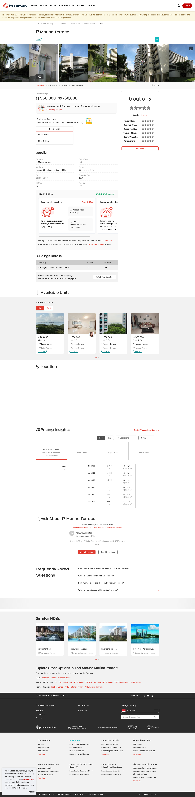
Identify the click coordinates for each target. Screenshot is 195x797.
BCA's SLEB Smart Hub (97, 244)
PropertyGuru (44, 740)
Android (57, 695)
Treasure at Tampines (79, 649)
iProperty (153, 727)
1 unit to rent (54, 141)
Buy (40, 308)
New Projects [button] (67, 5)
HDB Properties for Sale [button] (111, 744)
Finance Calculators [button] (78, 751)
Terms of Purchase (95, 791)
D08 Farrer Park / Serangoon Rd (144, 776)
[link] (76, 108)
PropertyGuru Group (45, 705)
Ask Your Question (105, 277)
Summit (108, 727)
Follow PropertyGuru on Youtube (147, 695)
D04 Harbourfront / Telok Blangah (145, 766)
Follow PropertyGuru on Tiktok (158, 696)
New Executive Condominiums (48, 770)
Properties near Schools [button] (111, 772)
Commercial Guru (47, 727)
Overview (40, 85)
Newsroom (82, 711)
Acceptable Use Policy (45, 791)
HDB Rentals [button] (139, 744)
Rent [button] (44, 5)
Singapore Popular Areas (145, 762)
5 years (144, 438)
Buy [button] (34, 5)
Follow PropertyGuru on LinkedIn (151, 695)
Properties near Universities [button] (112, 769)
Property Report (133, 727)
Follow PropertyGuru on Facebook (139, 695)
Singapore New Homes (48, 762)
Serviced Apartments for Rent (144, 751)
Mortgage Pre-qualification (79, 754)
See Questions (108, 552)
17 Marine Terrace (45, 344)
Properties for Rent (142, 740)
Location (66, 85)
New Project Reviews (45, 773)
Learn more (108, 241)
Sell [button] (53, 5)
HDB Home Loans (76, 748)
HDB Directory (42, 751)
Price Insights (78, 85)
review (144, 115)
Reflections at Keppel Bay (143, 649)
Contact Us (83, 705)
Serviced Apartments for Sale (112, 751)
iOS (65, 695)
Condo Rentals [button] (139, 747)
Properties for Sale (110, 740)
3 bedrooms (123, 438)
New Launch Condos (45, 766)
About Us (39, 711)
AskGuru (41, 744)
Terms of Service (64, 791)
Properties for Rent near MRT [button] (81, 772)
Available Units (53, 85)
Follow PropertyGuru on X (155, 696)
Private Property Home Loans (80, 744)
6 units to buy (54, 135)
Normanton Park (44, 649)
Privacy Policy (28, 779)
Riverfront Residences (110, 649)
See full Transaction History (146, 430)
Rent (49, 308)
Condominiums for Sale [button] (111, 747)
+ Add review (140, 149)
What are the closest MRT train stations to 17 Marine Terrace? (98, 528)
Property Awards (77, 727)
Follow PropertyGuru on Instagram (143, 695)
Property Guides (43, 748)
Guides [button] (80, 5)
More (92, 5)
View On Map (87, 202)
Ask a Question (86, 552)
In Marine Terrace (49, 678)
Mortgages (75, 740)
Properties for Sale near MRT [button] (81, 769)
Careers (39, 718)
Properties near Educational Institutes (111, 764)
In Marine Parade (64, 678)
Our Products (41, 714)
